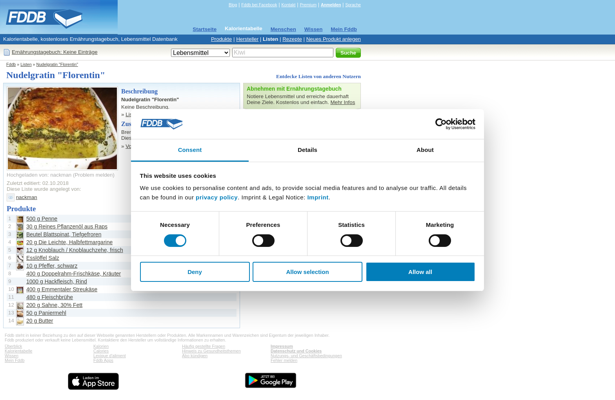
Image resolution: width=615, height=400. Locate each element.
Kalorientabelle (243, 28)
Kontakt (288, 4)
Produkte (221, 39)
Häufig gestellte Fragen (203, 346)
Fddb (11, 64)
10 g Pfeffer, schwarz (51, 266)
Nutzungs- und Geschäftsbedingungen (306, 355)
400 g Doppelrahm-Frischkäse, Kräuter (73, 273)
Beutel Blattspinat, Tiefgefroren (63, 234)
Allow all (420, 271)
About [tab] (425, 149)
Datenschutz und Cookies (296, 351)
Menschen (283, 29)
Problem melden (94, 175)
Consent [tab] (190, 149)
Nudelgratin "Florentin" (57, 64)
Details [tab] (307, 149)
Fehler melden (284, 360)
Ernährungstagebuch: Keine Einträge (55, 52)
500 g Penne (41, 219)
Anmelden (331, 4)
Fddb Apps (103, 360)
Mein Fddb (344, 29)
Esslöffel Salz (42, 258)
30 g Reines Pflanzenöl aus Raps (66, 226)
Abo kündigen (194, 355)
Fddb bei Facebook (259, 4)
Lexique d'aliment (109, 355)
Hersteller (247, 39)
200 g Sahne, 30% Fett (54, 305)
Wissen (313, 29)
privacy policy (217, 197)
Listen (270, 39)
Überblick (13, 346)
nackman (26, 197)
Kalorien (101, 346)
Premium (308, 4)
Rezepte (292, 39)
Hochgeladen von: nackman (39, 175)
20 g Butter (39, 321)
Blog (233, 4)
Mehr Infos (342, 102)
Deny (194, 271)
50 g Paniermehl (46, 313)
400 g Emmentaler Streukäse (61, 289)
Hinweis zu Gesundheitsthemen (211, 351)
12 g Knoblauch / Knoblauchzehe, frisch (74, 250)
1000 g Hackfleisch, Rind (56, 281)
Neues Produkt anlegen (333, 39)
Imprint (317, 197)
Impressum (282, 346)
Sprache (353, 4)
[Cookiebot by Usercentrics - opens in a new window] (441, 124)
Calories (101, 351)
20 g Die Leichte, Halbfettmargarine (69, 242)
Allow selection (307, 271)
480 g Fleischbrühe (49, 297)
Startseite (205, 29)
